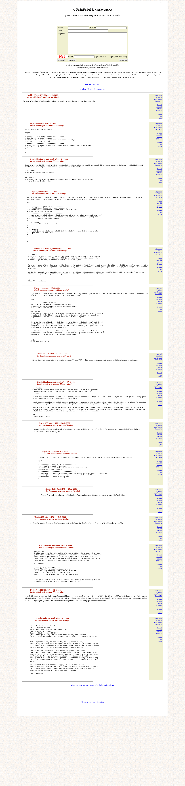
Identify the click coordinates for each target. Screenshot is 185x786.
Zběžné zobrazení (92, 88)
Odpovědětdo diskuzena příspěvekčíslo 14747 (158, 678)
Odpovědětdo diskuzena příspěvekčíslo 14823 (158, 471)
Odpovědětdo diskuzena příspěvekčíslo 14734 (158, 102)
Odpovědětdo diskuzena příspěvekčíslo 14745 (158, 650)
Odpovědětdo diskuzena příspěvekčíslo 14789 (158, 396)
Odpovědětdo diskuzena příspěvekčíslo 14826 (158, 499)
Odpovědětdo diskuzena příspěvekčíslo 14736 (158, 171)
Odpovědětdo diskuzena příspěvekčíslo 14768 (158, 208)
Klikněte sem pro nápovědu (92, 770)
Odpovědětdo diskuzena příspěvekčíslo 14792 (158, 424)
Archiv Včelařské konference (92, 93)
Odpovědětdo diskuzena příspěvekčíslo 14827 (158, 542)
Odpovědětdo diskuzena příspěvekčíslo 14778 (158, 319)
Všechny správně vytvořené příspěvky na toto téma (92, 753)
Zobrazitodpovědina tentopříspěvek (159, 112)
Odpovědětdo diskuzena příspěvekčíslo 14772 (158, 570)
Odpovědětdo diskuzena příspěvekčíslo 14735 (158, 130)
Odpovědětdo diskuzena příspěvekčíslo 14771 (158, 274)
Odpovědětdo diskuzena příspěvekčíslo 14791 (158, 599)
